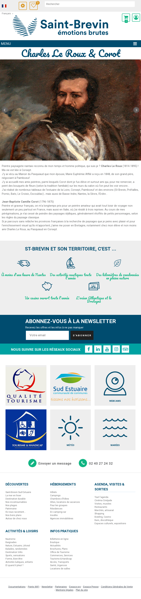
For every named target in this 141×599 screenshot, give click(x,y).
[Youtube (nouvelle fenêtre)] (107, 349)
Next (136, 110)
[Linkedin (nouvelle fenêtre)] (98, 349)
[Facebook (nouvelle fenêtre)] (88, 349)
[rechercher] (90, 4)
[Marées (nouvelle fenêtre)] (115, 429)
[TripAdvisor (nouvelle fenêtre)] (125, 349)
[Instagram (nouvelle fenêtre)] (116, 349)
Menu (6, 43)
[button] (126, 17)
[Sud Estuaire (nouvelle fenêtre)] (70, 385)
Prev (5, 110)
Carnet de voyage (37, 3)
